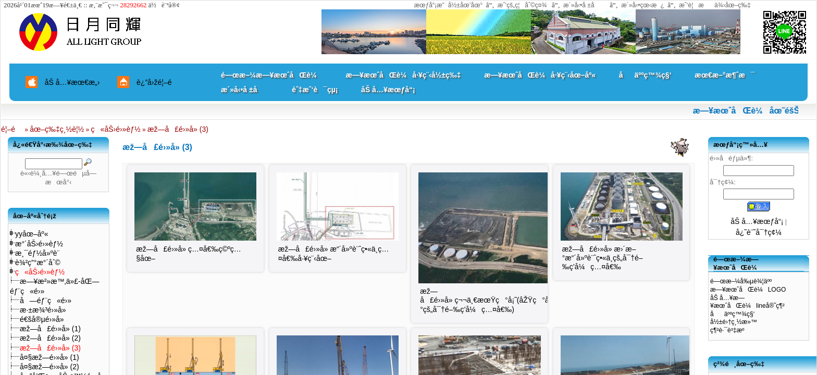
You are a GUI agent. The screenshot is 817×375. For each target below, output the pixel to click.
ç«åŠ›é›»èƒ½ (116, 129)
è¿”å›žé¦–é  (158, 82)
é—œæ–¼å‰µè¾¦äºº (741, 281)
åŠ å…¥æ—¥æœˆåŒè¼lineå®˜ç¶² (747, 302)
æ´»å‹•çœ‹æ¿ (642, 5)
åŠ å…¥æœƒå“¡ (388, 89)
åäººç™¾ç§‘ (645, 75)
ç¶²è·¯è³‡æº (729, 330)
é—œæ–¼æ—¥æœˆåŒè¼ (272, 75)
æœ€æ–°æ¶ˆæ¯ (724, 75)
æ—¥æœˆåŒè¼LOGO (748, 289)
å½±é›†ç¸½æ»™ (733, 322)
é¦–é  (12, 129)
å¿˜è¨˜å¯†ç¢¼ (759, 232)
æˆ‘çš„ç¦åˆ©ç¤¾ (522, 5)
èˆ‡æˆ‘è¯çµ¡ (315, 89)
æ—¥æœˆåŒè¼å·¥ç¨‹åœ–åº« (540, 75)
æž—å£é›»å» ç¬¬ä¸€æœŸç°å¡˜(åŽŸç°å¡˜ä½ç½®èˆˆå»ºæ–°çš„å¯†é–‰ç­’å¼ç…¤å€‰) (517, 300)
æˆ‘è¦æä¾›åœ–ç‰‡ (715, 5)
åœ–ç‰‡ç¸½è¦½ (57, 129)
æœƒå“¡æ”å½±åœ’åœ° (448, 5)
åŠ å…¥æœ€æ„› (72, 82)
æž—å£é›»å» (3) (177, 129)
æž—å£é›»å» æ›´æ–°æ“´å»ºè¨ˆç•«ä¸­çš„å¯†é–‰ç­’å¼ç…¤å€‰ (602, 258)
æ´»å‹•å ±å (583, 5)
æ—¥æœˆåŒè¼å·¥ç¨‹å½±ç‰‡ (403, 75)
